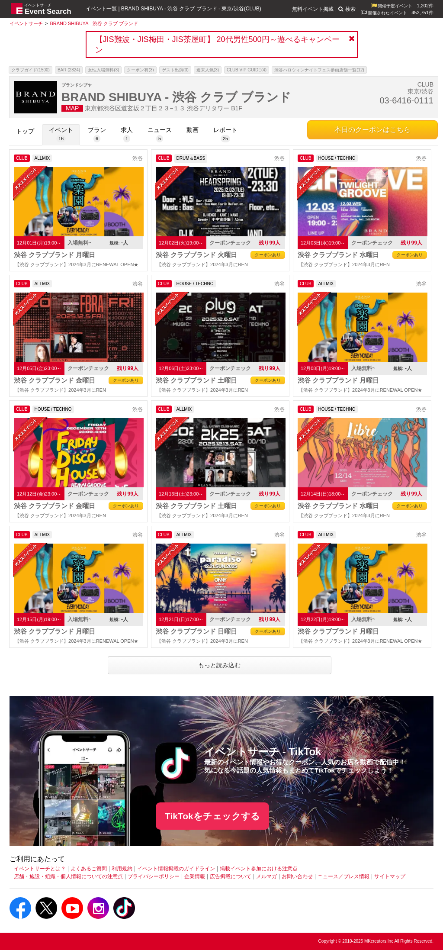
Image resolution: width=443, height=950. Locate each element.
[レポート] (225, 134)
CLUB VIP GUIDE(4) (246, 70)
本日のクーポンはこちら (372, 129)
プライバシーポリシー (154, 876)
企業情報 (194, 876)
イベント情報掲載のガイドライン (176, 869)
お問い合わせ (297, 876)
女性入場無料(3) (103, 70)
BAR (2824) (69, 70)
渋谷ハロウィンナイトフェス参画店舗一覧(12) (319, 70)
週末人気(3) (207, 70)
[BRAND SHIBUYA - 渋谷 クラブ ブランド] (94, 23)
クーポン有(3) (140, 70)
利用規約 (122, 869)
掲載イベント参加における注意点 (259, 869)
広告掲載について (230, 876)
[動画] (192, 134)
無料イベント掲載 (313, 9)
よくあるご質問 (89, 869)
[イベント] (61, 134)
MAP (72, 108)
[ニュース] (160, 134)
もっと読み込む (219, 665)
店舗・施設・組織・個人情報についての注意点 (68, 876)
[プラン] (97, 134)
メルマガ (266, 876)
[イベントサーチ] (26, 23)
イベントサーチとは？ (40, 869)
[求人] (127, 134)
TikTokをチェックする (212, 816)
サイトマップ (389, 876)
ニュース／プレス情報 (343, 876)
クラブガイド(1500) (30, 70)
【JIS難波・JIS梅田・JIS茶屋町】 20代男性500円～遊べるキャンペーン (217, 44)
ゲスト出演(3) (175, 70)
